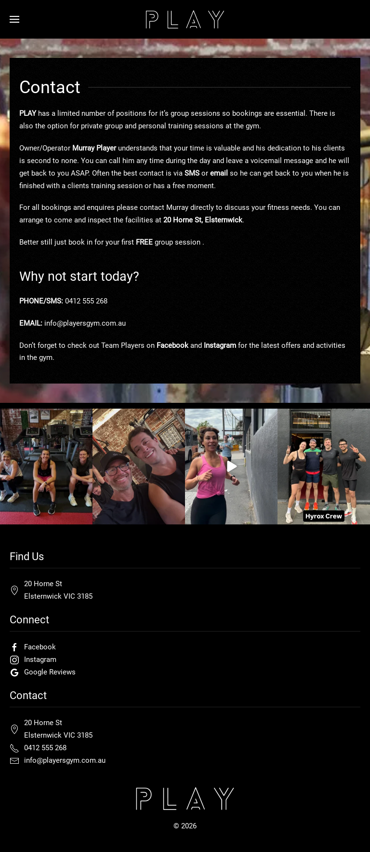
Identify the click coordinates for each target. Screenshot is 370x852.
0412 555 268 (86, 301)
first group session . (162, 242)
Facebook (172, 345)
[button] (14, 19)
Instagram (220, 345)
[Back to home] (185, 19)
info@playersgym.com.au (85, 323)
